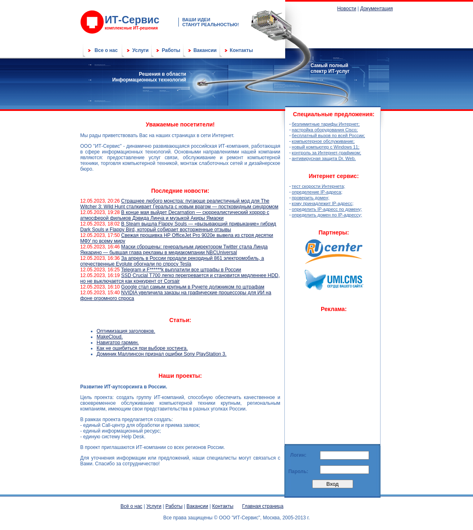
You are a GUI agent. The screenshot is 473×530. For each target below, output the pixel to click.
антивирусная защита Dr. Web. (324, 158)
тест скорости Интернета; (318, 186)
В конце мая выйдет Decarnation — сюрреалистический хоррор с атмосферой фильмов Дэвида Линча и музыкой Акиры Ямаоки (174, 215)
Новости (346, 8)
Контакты (241, 50)
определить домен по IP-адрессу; (327, 214)
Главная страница (263, 506)
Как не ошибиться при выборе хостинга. (142, 348)
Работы (171, 50)
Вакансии (205, 50)
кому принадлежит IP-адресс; (323, 203)
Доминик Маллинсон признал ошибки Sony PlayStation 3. (162, 354)
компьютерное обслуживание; (323, 141)
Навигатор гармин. (118, 342)
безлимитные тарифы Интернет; (326, 124)
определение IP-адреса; (317, 191)
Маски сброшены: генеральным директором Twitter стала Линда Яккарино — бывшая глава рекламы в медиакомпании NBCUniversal (174, 249)
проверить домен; (310, 197)
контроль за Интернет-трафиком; (326, 152)
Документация (376, 8)
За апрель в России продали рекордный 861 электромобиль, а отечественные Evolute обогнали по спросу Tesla (172, 261)
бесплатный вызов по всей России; (328, 135)
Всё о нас (131, 506)
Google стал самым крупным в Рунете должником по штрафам (192, 287)
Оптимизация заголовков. (126, 331)
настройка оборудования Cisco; (325, 129)
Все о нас (106, 50)
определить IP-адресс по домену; (327, 209)
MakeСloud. (110, 337)
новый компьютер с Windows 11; (325, 146)
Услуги (140, 50)
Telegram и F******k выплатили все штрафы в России (181, 270)
